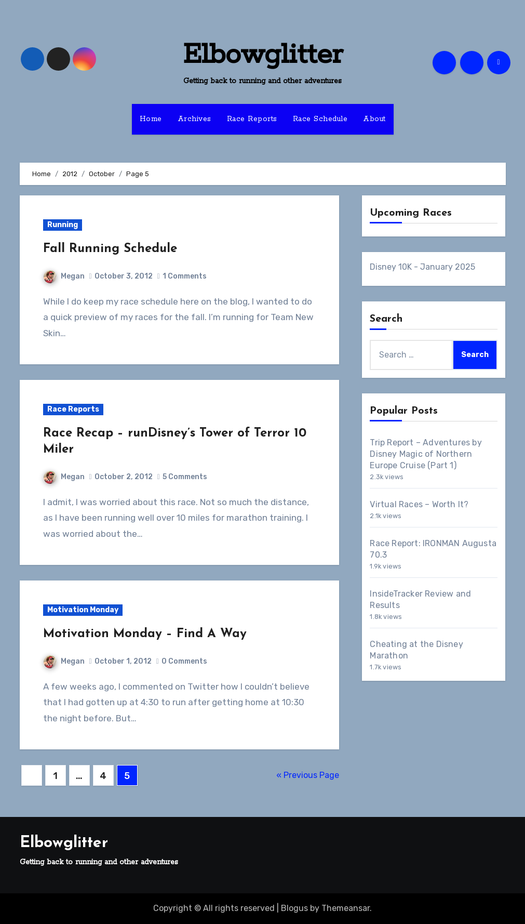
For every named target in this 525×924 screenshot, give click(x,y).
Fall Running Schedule (110, 249)
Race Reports (252, 119)
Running (62, 224)
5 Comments (185, 476)
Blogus (294, 908)
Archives (194, 119)
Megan (64, 276)
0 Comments (184, 661)
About (374, 119)
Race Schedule (320, 119)
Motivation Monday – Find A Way (145, 634)
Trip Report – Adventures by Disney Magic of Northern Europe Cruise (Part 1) (425, 454)
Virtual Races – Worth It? (419, 504)
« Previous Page (307, 775)
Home (151, 119)
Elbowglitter (263, 55)
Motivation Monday (82, 609)
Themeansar (345, 908)
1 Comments (185, 276)
